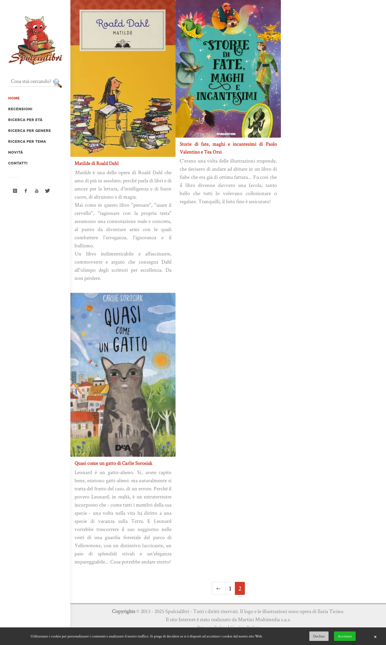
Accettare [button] (345, 636)
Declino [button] (319, 636)
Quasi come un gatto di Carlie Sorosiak (113, 463)
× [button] (375, 636)
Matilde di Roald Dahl (96, 163)
